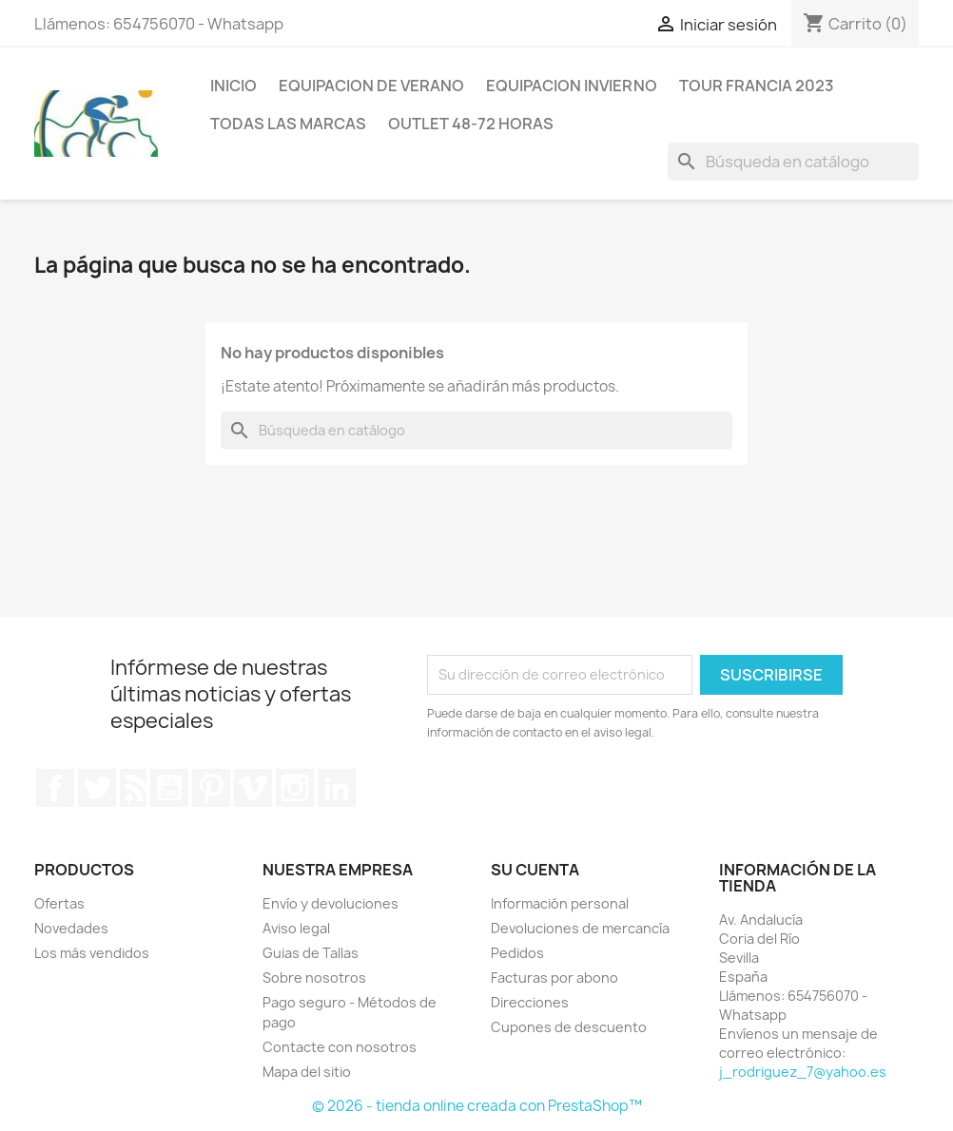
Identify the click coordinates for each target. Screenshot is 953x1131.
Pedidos (517, 953)
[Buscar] (793, 162)
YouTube (169, 788)
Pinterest (211, 788)
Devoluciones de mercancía (580, 928)
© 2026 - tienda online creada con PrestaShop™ (477, 1106)
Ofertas (59, 903)
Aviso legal (296, 928)
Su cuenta (535, 869)
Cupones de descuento (569, 1027)
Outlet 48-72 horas (471, 123)
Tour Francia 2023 (756, 85)
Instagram (295, 788)
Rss (133, 788)
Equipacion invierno (571, 85)
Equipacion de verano (371, 85)
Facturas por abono (554, 977)
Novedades (71, 928)
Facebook (55, 788)
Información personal (560, 903)
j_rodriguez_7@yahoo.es (802, 1072)
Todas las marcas (288, 123)
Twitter (97, 788)
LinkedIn (337, 788)
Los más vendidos (91, 953)
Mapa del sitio (307, 1072)
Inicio (233, 85)
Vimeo (253, 788)
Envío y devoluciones (331, 903)
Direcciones (530, 1002)
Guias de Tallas (311, 953)
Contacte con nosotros (340, 1047)
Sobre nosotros (314, 977)
